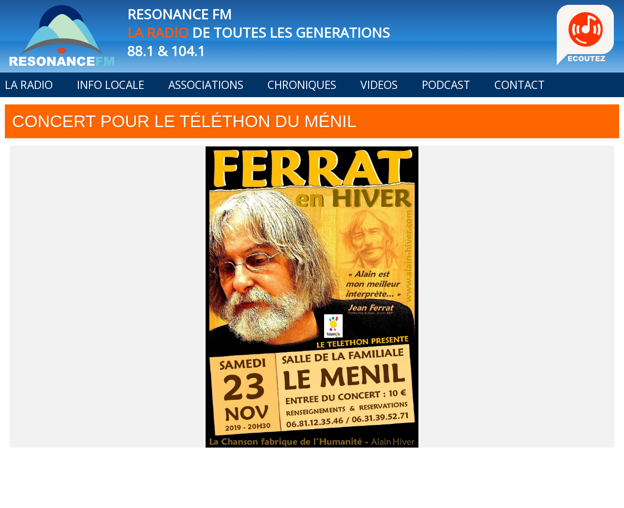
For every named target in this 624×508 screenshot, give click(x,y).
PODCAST (446, 84)
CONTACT (519, 84)
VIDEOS (379, 84)
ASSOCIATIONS (205, 84)
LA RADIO (29, 84)
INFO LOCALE (110, 84)
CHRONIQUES (301, 84)
